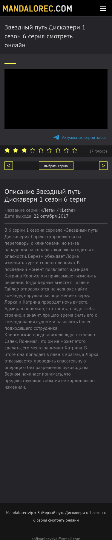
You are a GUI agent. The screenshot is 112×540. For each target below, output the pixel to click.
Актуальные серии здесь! (80, 137)
